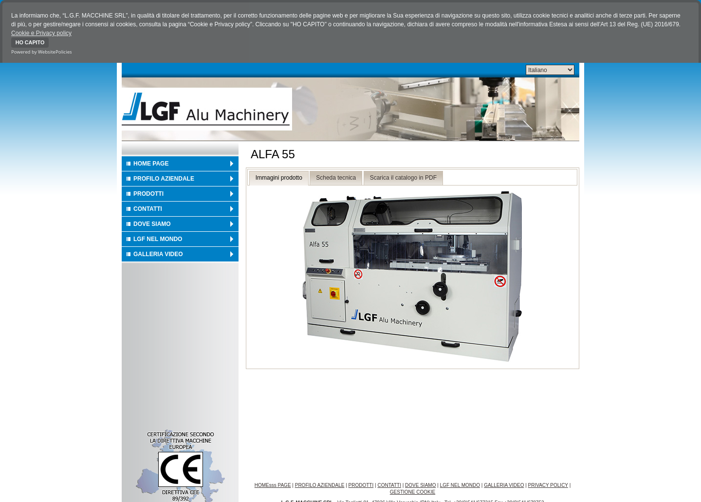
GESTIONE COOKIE (412, 491)
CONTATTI (147, 208)
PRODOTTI (148, 192)
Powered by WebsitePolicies (41, 52)
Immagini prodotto (279, 177)
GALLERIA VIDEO (158, 253)
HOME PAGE (150, 162)
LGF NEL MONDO (157, 238)
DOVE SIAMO (152, 223)
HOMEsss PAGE (273, 484)
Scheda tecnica (336, 177)
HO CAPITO (30, 42)
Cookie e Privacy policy (41, 33)
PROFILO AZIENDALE (163, 177)
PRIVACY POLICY (548, 484)
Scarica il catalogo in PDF (403, 177)
